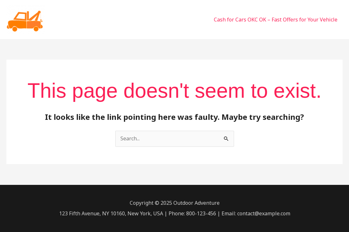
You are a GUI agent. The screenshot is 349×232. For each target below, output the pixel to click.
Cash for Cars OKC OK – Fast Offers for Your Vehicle (275, 19)
